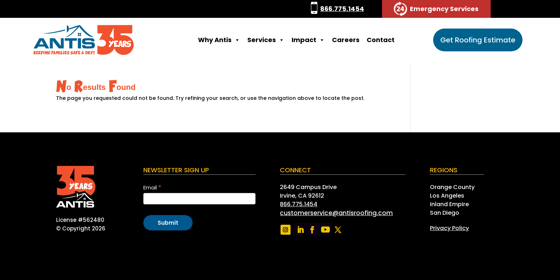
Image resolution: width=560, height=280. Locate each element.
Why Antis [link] (219, 40)
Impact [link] (308, 40)
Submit (168, 222)
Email (152, 187)
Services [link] (265, 40)
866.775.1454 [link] (342, 9)
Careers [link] (346, 39)
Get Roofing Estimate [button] (477, 40)
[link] (314, 9)
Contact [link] (381, 39)
